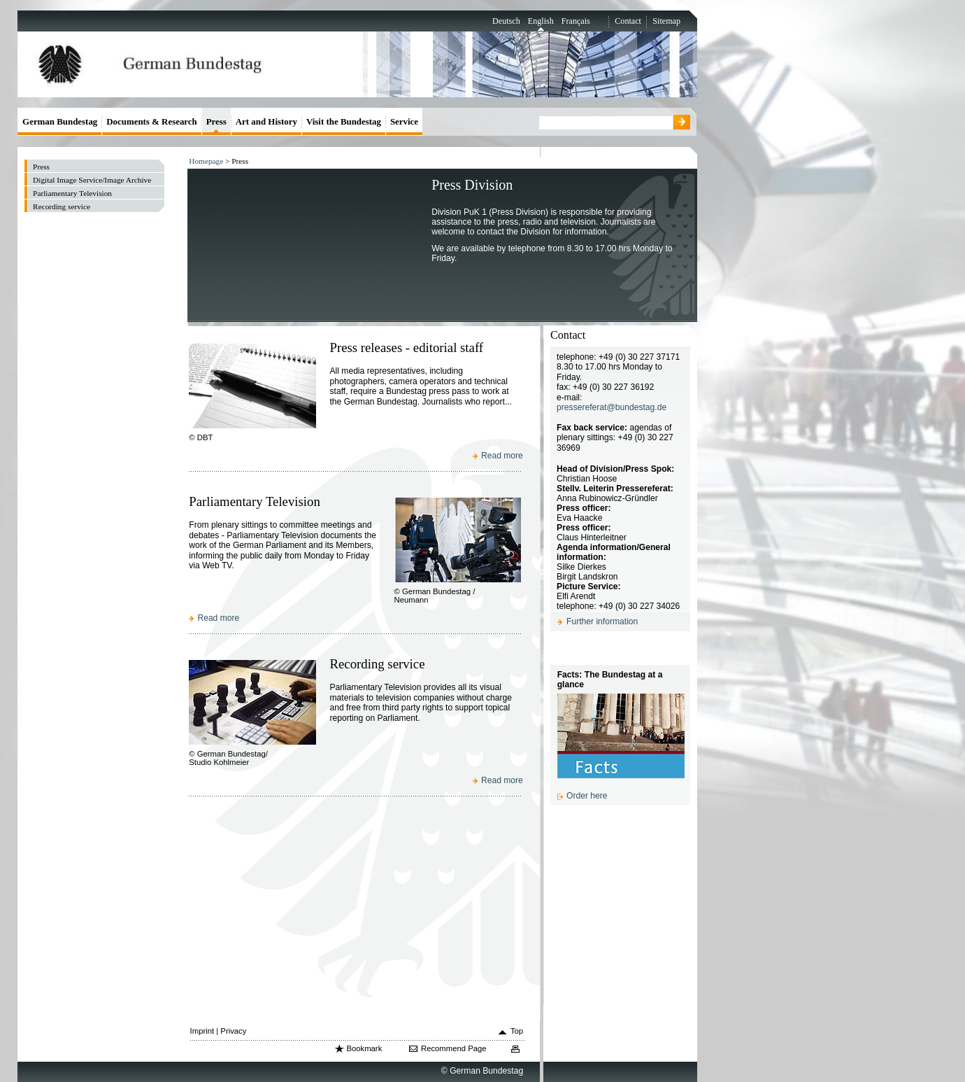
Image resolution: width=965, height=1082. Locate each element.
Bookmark (364, 1048)
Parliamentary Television (254, 501)
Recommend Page (454, 1048)
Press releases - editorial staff (406, 347)
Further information (602, 621)
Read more (502, 456)
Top (516, 1031)
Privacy (233, 1031)
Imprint (202, 1031)
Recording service (376, 663)
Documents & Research (151, 121)
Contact (628, 21)
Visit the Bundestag (343, 121)
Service (404, 121)
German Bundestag (59, 121)
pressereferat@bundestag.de (611, 407)
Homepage (206, 161)
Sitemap (666, 21)
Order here (587, 796)
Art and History (266, 121)
